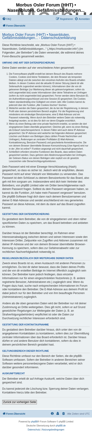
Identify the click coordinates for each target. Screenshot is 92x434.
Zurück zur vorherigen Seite (19, 402)
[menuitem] (6, 19)
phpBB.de (61, 425)
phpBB (34, 421)
